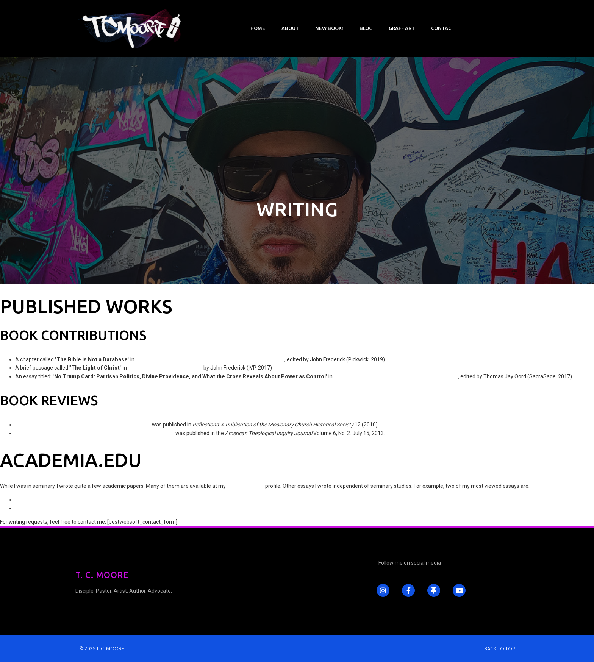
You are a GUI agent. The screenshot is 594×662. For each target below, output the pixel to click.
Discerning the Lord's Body (46, 508)
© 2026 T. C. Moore (101, 648)
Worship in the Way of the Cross (165, 368)
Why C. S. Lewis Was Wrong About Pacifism (66, 499)
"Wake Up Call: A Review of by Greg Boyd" (83, 425)
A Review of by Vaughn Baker (94, 433)
